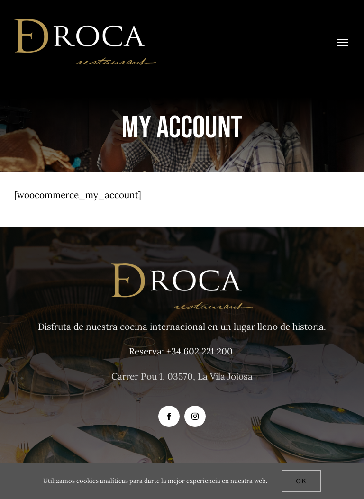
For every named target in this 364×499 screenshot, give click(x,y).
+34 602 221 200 (199, 351)
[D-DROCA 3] (85, 23)
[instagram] (195, 416)
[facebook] (169, 416)
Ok (301, 481)
